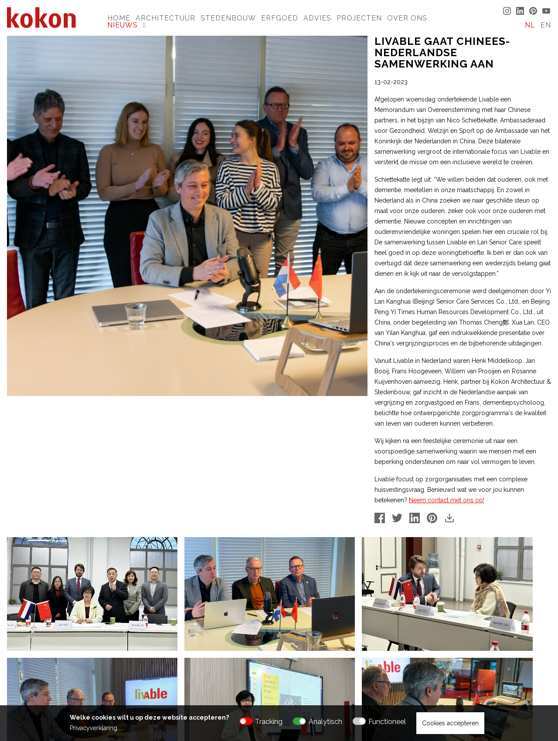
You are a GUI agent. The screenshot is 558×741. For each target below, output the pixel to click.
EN (546, 25)
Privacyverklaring (93, 727)
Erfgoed (279, 18)
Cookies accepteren (450, 723)
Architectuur (165, 18)
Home (118, 18)
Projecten (359, 18)
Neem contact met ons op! (446, 500)
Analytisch (325, 721)
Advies (317, 18)
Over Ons (407, 18)
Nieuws (122, 25)
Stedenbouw (228, 18)
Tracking (268, 721)
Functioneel (387, 721)
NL (530, 25)
